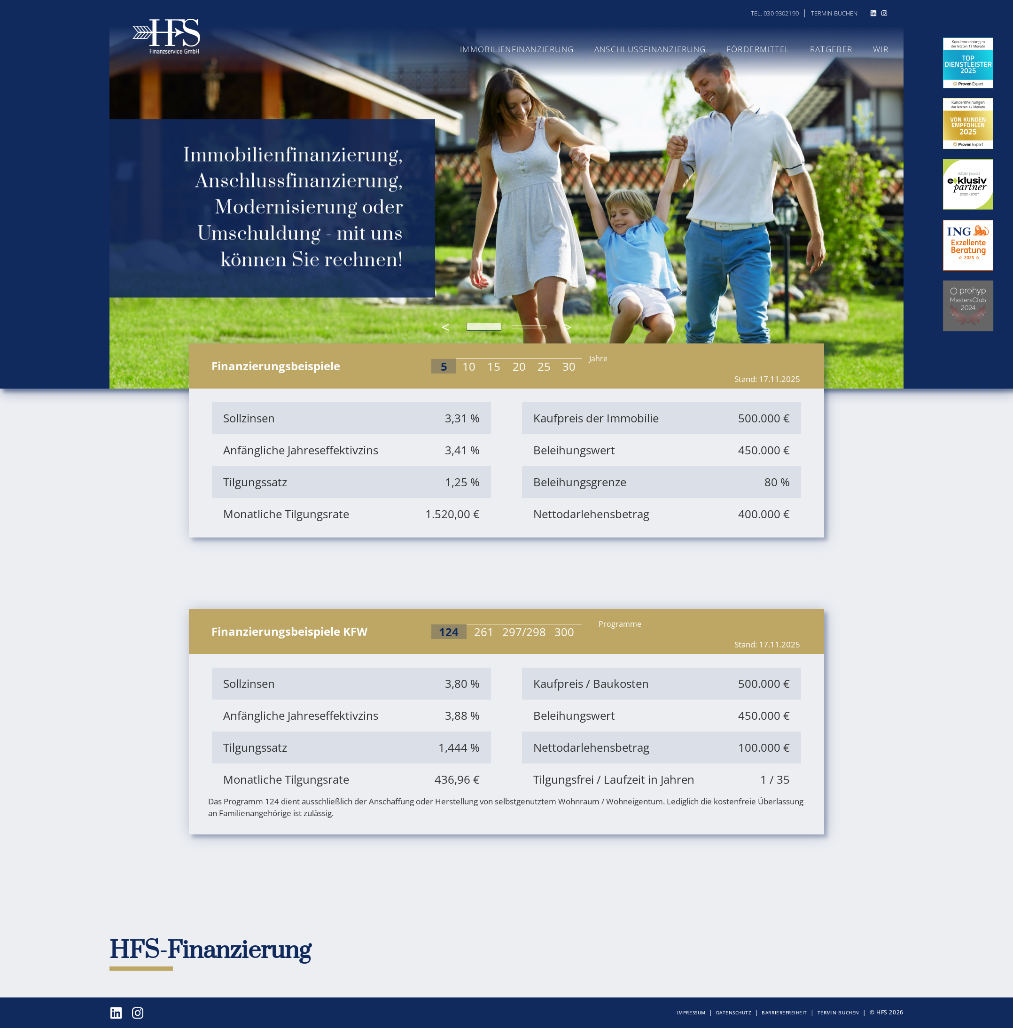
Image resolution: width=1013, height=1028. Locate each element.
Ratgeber (832, 49)
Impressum (691, 1012)
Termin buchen (834, 13)
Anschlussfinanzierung (656, 49)
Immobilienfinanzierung (527, 49)
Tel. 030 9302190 (775, 13)
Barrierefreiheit (784, 1012)
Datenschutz (734, 1012)
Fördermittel (762, 49)
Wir (880, 49)
